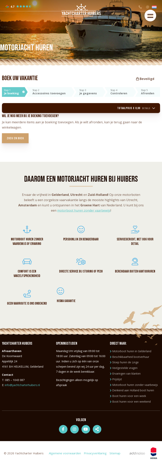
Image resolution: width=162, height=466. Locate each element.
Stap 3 (91, 91)
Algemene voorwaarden (65, 454)
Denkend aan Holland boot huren (132, 391)
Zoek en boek (16, 139)
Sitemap (114, 454)
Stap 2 (51, 91)
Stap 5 (150, 91)
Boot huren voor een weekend (130, 402)
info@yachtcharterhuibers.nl (22, 386)
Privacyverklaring (95, 454)
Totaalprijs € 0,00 (135, 108)
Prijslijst (116, 380)
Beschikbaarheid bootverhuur (129, 357)
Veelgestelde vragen (123, 369)
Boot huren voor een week (128, 397)
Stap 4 (121, 91)
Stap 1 (14, 91)
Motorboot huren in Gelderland (130, 352)
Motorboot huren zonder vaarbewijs (134, 385)
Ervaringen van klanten (125, 374)
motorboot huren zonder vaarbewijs (83, 211)
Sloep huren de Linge (124, 363)
